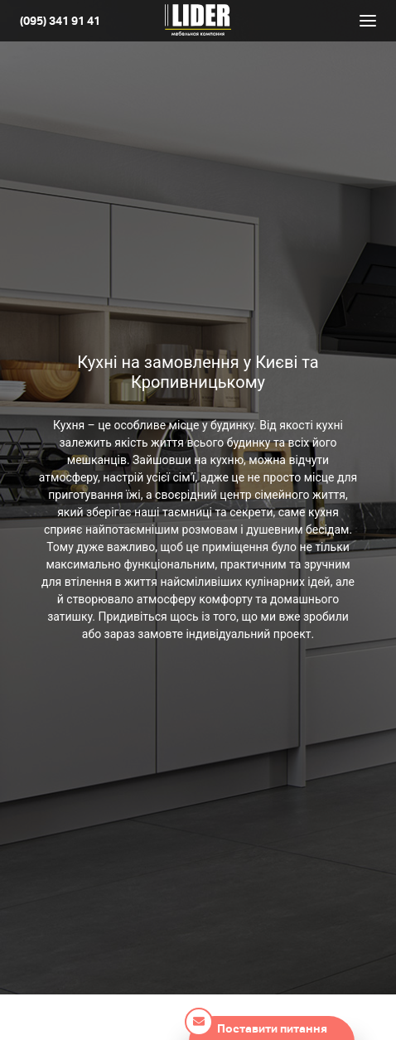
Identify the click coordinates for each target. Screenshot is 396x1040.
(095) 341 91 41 (60, 20)
